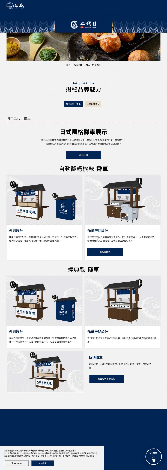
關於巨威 (55, 6)
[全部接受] (42, 463)
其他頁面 (78, 65)
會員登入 (111, 6)
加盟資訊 (115, 15)
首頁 (68, 65)
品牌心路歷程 (86, 15)
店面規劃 (102, 15)
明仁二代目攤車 (68, 15)
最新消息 (68, 6)
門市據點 (52, 15)
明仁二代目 (95, 6)
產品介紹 (81, 6)
